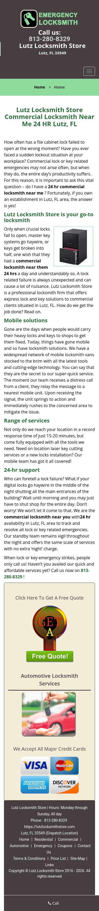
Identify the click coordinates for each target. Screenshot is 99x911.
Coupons (65, 846)
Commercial (68, 839)
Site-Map (77, 858)
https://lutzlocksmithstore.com (49, 827)
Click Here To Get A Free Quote (49, 598)
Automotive (19, 846)
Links (49, 865)
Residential (44, 839)
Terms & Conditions (29, 858)
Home (39, 87)
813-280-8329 (49, 39)
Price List (58, 858)
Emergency (43, 846)
